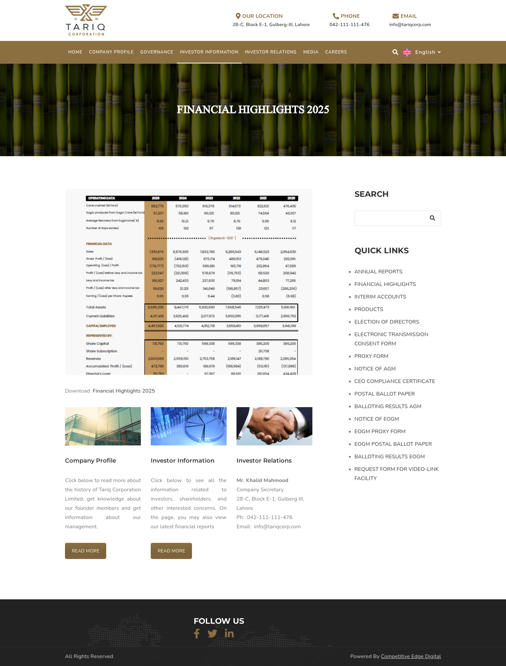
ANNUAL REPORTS (378, 271)
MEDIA (311, 52)
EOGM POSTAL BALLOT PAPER (393, 444)
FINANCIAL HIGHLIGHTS (385, 284)
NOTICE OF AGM (375, 368)
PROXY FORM (372, 356)
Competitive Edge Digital (411, 656)
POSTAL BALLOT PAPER (385, 394)
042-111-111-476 (349, 24)
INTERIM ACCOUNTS (380, 296)
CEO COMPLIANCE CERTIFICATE (395, 381)
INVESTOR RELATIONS (271, 52)
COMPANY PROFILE (111, 52)
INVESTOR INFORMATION (209, 52)
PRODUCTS (369, 309)
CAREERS (336, 52)
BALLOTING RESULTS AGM (388, 406)
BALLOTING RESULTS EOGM (390, 456)
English (419, 52)
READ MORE (85, 551)
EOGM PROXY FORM (380, 431)
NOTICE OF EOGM (377, 419)
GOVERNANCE (156, 52)
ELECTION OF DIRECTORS (387, 322)
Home (75, 52)
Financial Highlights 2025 (124, 391)
